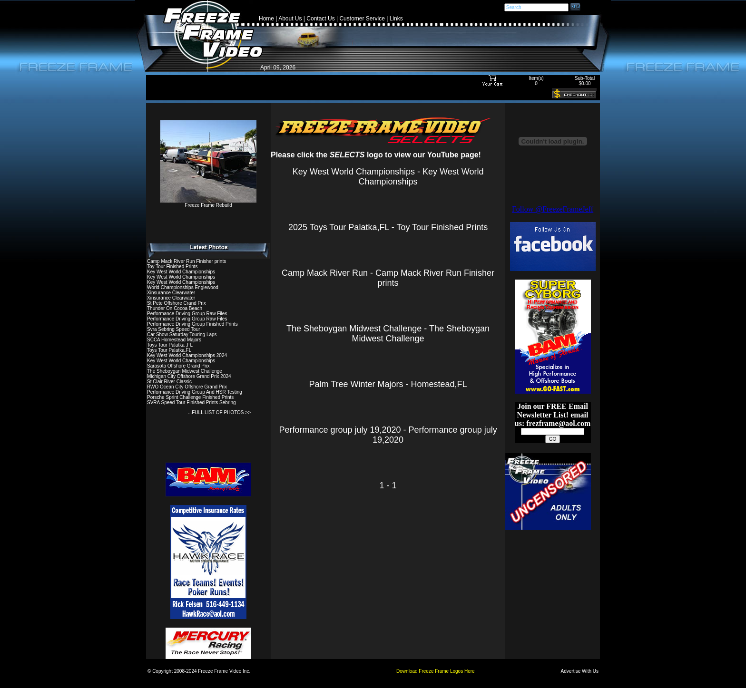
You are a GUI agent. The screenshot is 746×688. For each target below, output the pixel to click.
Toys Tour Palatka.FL (169, 350)
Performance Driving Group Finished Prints (192, 324)
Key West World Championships (181, 271)
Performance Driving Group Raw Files (187, 313)
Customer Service (361, 18)
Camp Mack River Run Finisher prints (186, 261)
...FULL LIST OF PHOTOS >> (219, 412)
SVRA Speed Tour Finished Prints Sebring (191, 402)
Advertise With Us (580, 671)
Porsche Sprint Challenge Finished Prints (190, 397)
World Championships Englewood (182, 287)
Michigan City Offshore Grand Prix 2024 (189, 376)
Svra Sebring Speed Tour (173, 329)
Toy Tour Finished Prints (172, 266)
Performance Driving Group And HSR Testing (194, 392)
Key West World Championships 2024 (187, 355)
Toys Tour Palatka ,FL (170, 345)
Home (266, 18)
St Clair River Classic (169, 381)
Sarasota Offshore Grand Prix (178, 365)
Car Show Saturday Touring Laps (182, 334)
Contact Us (320, 18)
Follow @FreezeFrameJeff (552, 209)
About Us (290, 18)
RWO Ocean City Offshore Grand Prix (187, 386)
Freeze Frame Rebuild (208, 203)
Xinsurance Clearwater (171, 292)
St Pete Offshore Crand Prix (176, 303)
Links (396, 18)
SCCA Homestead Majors (174, 339)
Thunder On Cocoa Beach (174, 308)
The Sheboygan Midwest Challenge (184, 371)
